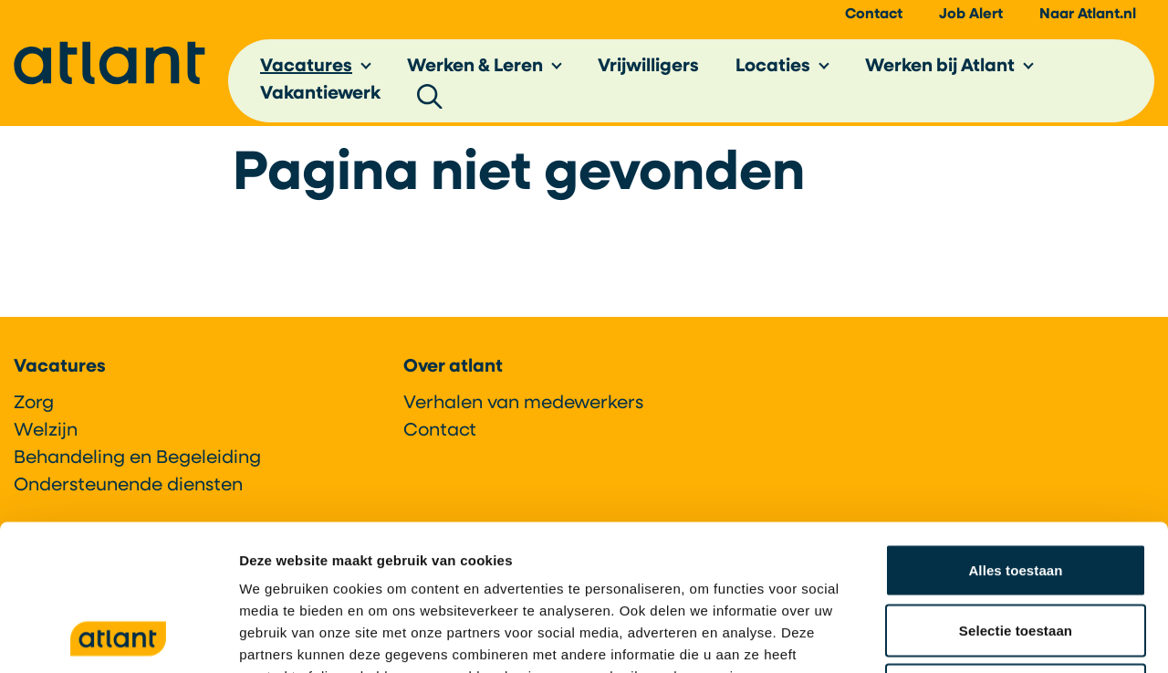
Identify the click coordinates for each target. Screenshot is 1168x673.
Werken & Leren (475, 67)
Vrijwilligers (648, 67)
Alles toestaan (1015, 433)
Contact (873, 14)
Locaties (772, 67)
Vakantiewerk (320, 95)
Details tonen (986, 637)
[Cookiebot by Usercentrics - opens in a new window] (118, 637)
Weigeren (1016, 553)
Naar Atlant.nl (1087, 14)
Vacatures (306, 67)
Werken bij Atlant (940, 67)
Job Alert (971, 14)
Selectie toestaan (1015, 493)
